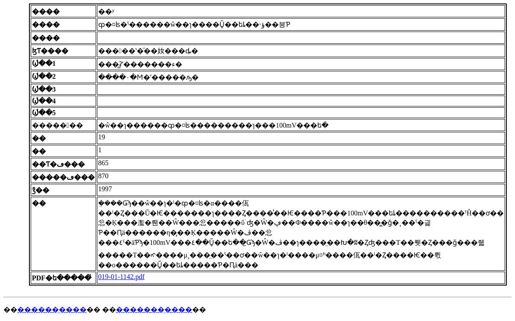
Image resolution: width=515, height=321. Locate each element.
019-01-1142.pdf (121, 276)
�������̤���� (154, 309)
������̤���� (52, 309)
